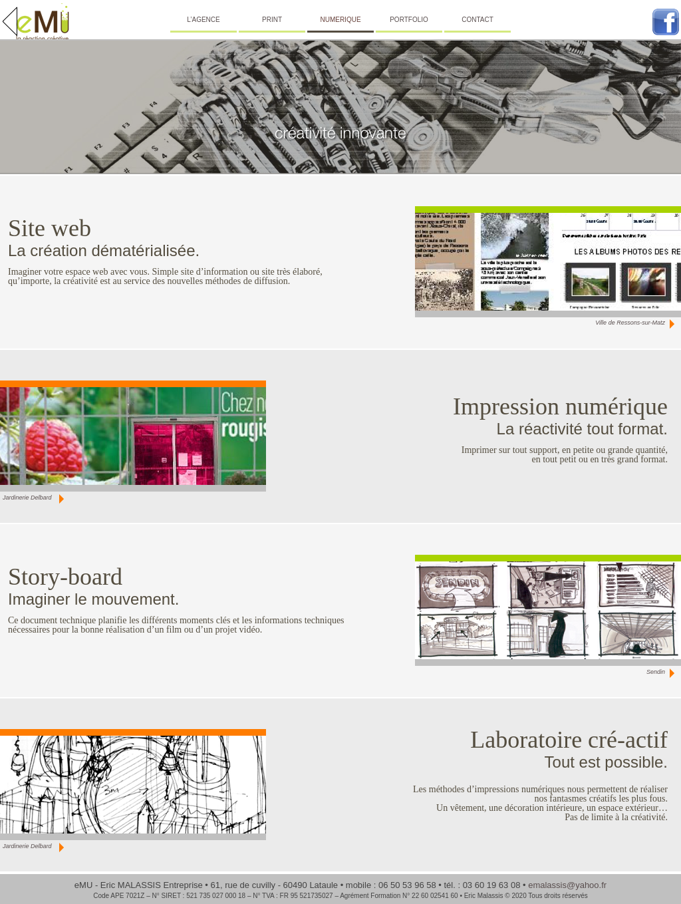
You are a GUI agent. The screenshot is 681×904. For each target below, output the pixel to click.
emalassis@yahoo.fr (567, 885)
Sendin (655, 672)
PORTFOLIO (409, 19)
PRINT (272, 19)
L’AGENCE (203, 19)
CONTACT (477, 19)
